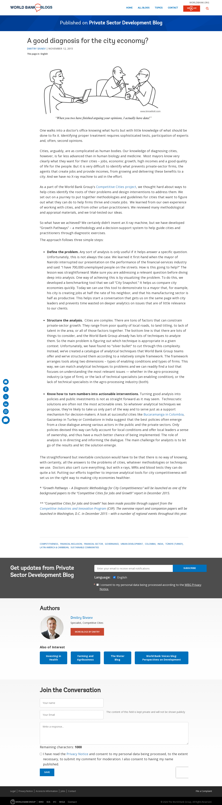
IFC (54, 801)
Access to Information (47, 791)
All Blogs (143, 8)
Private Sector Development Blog (125, 23)
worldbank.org (199, 2)
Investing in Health (53, 657)
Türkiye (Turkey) (174, 543)
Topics (159, 8)
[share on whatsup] (6, 411)
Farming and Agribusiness (85, 657)
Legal (13, 791)
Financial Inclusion (71, 543)
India (160, 543)
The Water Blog (117, 657)
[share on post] (6, 396)
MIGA (62, 801)
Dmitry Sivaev (36, 48)
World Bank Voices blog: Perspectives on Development (161, 657)
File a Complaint (204, 791)
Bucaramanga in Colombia (163, 414)
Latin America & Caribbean (54, 547)
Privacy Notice (77, 754)
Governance (112, 543)
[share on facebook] (6, 389)
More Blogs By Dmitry (87, 631)
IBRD (41, 801)
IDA (48, 801)
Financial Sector (93, 543)
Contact (173, 8)
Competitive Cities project (116, 187)
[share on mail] (6, 382)
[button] (207, 8)
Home (129, 8)
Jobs (63, 791)
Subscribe (189, 568)
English (44, 53)
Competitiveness (49, 543)
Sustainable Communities (85, 547)
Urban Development (132, 543)
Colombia (150, 543)
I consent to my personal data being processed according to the (150, 587)
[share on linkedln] (6, 404)
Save (47, 772)
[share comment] (6, 420)
